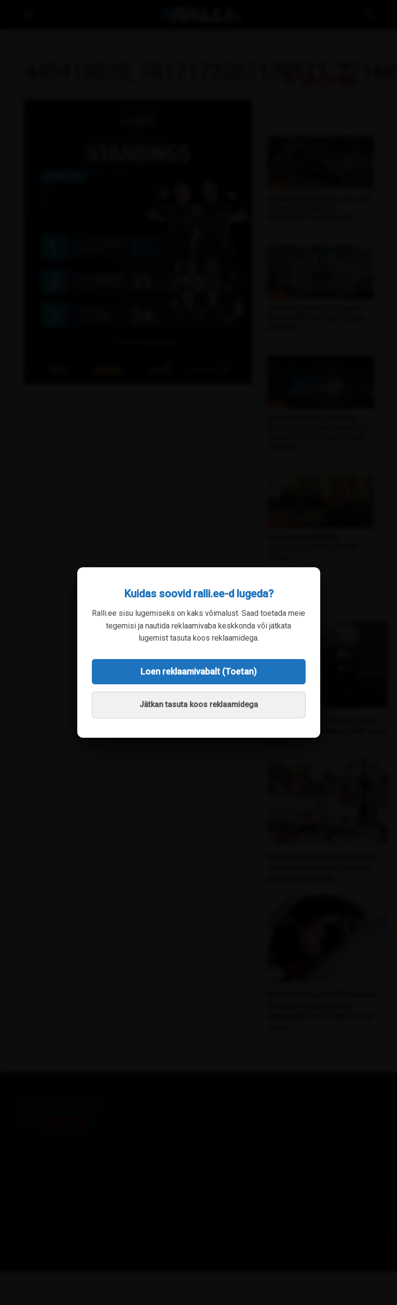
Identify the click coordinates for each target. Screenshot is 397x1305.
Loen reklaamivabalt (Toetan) (198, 671)
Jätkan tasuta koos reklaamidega (198, 704)
